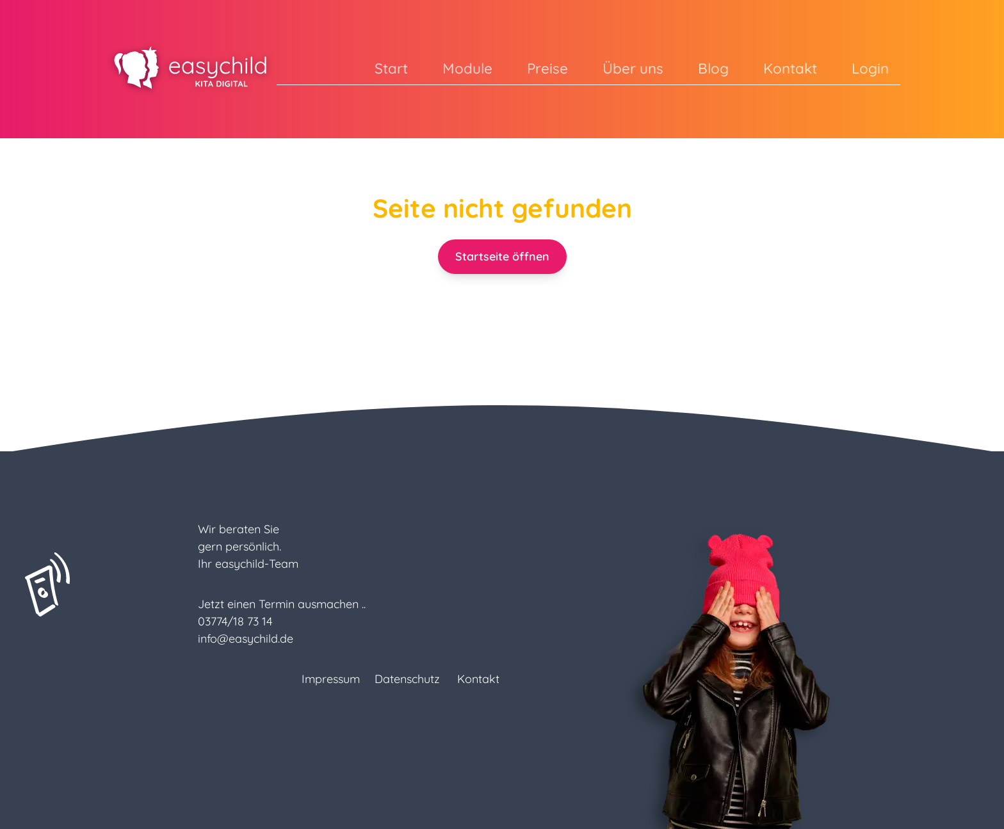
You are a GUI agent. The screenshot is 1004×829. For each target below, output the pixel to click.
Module (467, 68)
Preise (547, 68)
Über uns (633, 68)
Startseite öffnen (502, 256)
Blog (713, 68)
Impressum (331, 679)
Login (870, 68)
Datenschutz (407, 679)
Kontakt (790, 68)
